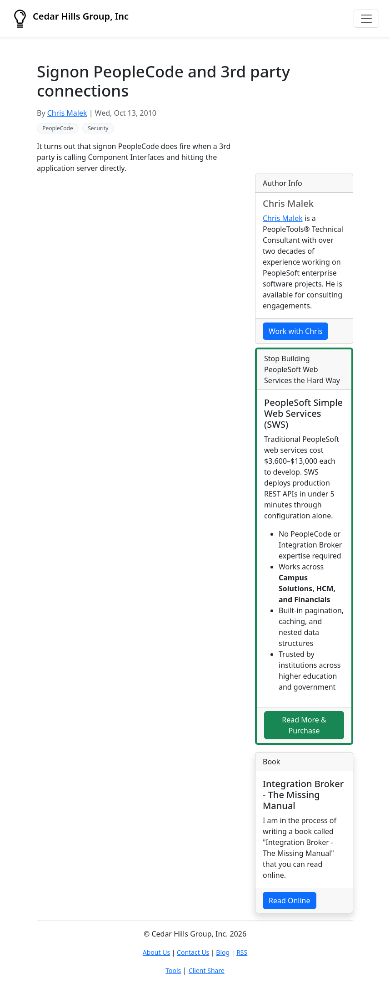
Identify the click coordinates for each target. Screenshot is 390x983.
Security (98, 128)
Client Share (207, 970)
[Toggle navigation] (366, 19)
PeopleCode (57, 128)
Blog (223, 952)
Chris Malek (67, 113)
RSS (241, 952)
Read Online (289, 901)
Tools (173, 970)
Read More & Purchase (304, 725)
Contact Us (193, 952)
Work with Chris (295, 331)
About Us (156, 952)
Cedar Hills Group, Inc (70, 19)
